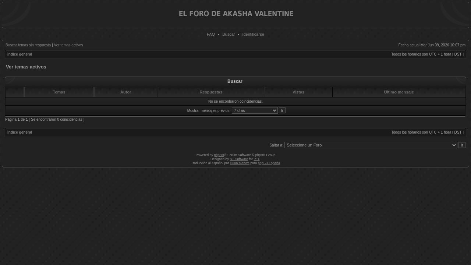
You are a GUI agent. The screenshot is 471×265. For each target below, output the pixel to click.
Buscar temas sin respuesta (28, 45)
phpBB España (269, 163)
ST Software (239, 159)
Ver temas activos (68, 45)
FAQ (211, 34)
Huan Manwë (239, 163)
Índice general (19, 54)
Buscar (228, 34)
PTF (256, 159)
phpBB (219, 155)
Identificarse (253, 34)
